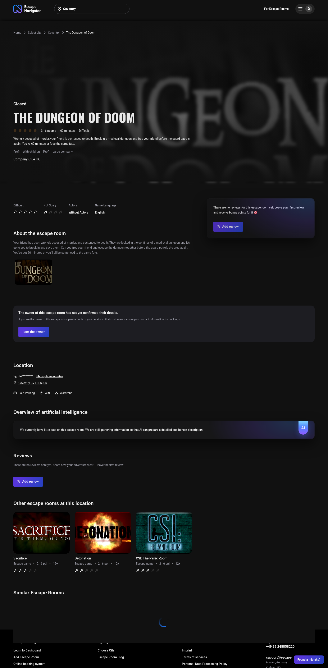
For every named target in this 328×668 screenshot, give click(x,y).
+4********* (25, 376)
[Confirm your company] (33, 332)
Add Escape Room (26, 657)
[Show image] (33, 272)
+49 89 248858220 (280, 647)
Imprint (187, 650)
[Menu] (305, 9)
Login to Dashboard (27, 650)
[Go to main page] (27, 9)
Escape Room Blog (111, 657)
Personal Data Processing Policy (204, 664)
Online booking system (29, 664)
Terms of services (194, 657)
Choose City (106, 650)
